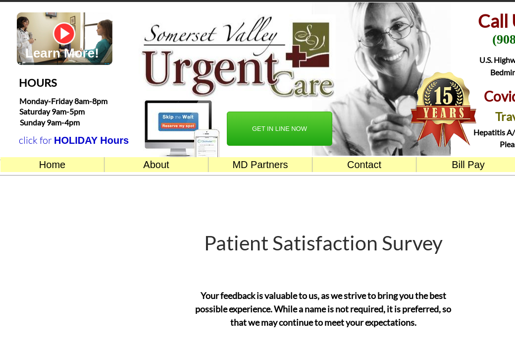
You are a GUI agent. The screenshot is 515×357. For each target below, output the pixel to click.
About (156, 164)
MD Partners (260, 164)
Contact (364, 164)
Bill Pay (468, 164)
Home (52, 164)
